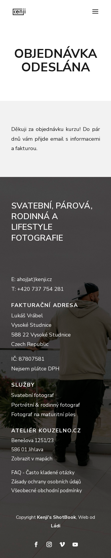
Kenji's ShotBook (56, 517)
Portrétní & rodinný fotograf (45, 404)
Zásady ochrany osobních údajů (46, 481)
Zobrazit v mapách (31, 458)
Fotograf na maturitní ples (43, 414)
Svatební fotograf (32, 395)
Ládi (55, 526)
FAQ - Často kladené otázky (43, 472)
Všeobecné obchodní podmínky (46, 490)
